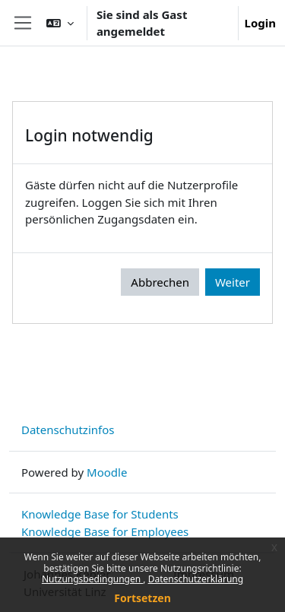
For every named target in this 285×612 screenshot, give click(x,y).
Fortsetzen (142, 598)
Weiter (232, 282)
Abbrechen (160, 282)
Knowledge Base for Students (100, 514)
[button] (60, 23)
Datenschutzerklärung (195, 578)
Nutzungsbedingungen (92, 578)
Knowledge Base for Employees (104, 531)
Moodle (107, 472)
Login (260, 22)
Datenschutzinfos (67, 429)
